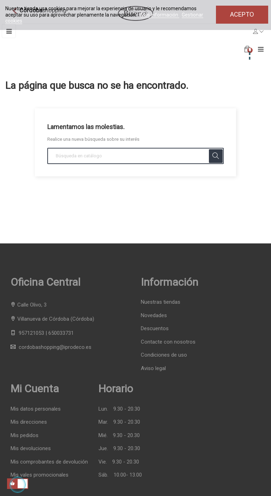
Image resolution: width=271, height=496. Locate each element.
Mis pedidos (24, 435)
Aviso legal (153, 368)
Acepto (242, 14)
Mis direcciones (29, 422)
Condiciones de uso (164, 355)
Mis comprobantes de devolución (49, 462)
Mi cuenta (35, 388)
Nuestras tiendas (160, 302)
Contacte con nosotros (168, 342)
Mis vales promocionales (39, 475)
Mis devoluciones (31, 449)
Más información (159, 15)
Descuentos (155, 328)
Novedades (154, 315)
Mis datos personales (36, 409)
